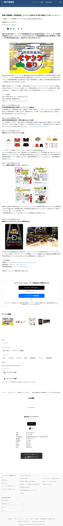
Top (2, 5)
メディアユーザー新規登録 (31, 295)
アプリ (21, 5)
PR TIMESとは (4, 480)
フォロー (31, 423)
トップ (4, 392)
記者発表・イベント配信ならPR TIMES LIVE (29, 484)
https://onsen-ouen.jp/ (21, 264)
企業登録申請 (48, 2)
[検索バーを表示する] (60, 2)
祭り (4, 358)
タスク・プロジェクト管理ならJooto (51, 478)
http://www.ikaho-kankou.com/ (21, 266)
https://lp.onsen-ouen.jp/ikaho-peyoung (19, 101)
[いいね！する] (3, 28)
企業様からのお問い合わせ (24, 521)
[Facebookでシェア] (11, 28)
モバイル (15, 5)
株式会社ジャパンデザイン (23, 392)
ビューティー (34, 5)
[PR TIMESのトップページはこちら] (9, 2)
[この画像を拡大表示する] (8, 322)
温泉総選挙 (49, 358)
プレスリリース (11, 392)
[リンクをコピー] (21, 28)
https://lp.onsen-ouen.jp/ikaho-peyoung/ (27, 262)
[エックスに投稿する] (8, 28)
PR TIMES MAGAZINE (25, 487)
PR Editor (22, 493)
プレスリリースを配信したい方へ (8, 489)
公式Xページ (4, 507)
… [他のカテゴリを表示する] (48, 5)
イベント (5, 343)
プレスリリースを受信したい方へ (8, 486)
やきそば (11, 358)
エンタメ (27, 5)
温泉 (25, 358)
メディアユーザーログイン (31, 287)
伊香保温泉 (32, 358)
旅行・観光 (6, 350)
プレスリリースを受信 (37, 2)
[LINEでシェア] (14, 28)
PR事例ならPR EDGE (47, 484)
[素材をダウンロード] (18, 28)
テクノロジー (8, 5)
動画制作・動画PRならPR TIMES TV (28, 481)
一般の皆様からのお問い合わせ (38, 521)
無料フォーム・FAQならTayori (49, 481)
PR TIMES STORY (24, 478)
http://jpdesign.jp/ (30, 432)
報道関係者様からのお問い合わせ (47, 519)
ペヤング (40, 358)
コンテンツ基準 (29, 519)
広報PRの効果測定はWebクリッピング (28, 490)
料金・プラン (4, 483)
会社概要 (10, 519)
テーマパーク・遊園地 (17, 350)
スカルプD (18, 358)
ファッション (43, 5)
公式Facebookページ (6, 500)
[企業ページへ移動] (31, 408)
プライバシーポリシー (19, 519)
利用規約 (36, 519)
